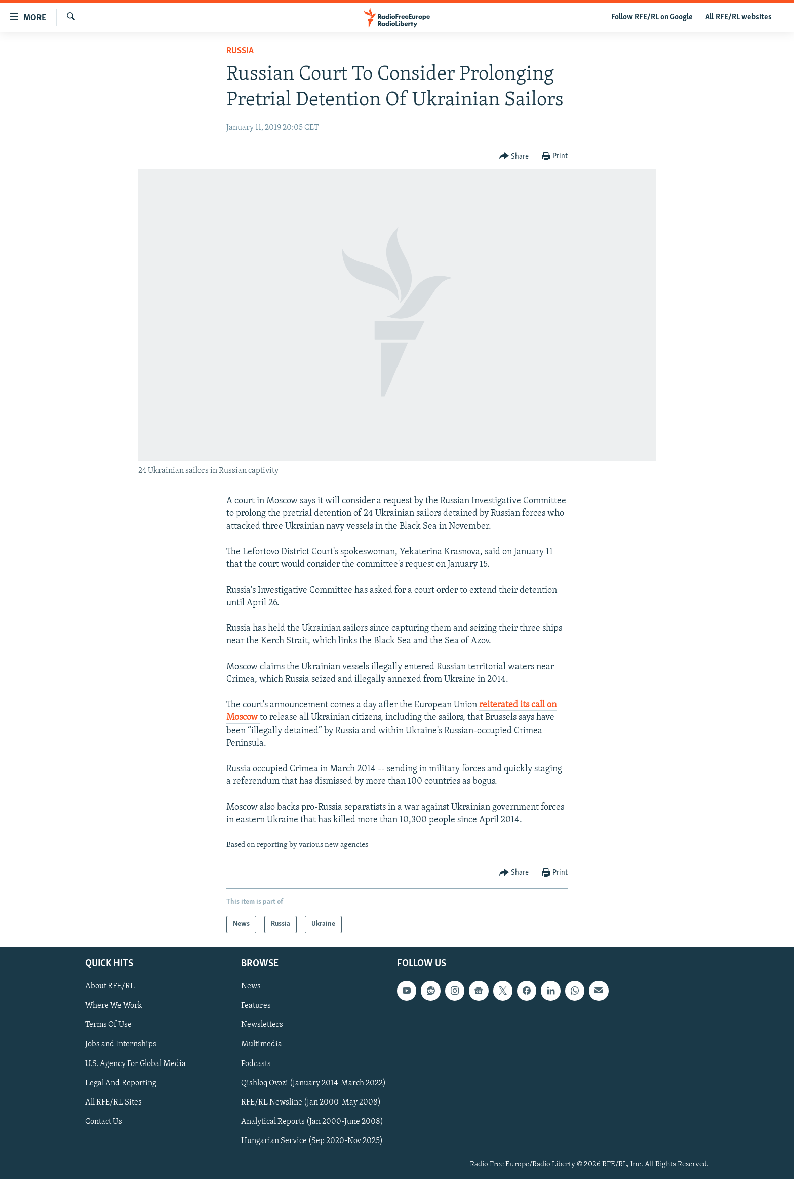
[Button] (514, 156)
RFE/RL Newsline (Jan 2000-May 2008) (311, 1102)
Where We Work (113, 1006)
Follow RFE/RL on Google (652, 17)
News (251, 986)
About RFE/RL (110, 986)
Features (256, 1006)
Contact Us (103, 1121)
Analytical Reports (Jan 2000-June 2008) (312, 1121)
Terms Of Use (108, 1025)
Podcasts (256, 1063)
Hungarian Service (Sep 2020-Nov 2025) (312, 1140)
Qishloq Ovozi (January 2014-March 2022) (313, 1083)
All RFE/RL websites (738, 17)
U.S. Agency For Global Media (135, 1063)
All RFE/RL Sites (113, 1102)
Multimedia (261, 1044)
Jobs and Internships (120, 1044)
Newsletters (262, 1025)
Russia (240, 51)
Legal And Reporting (120, 1083)
